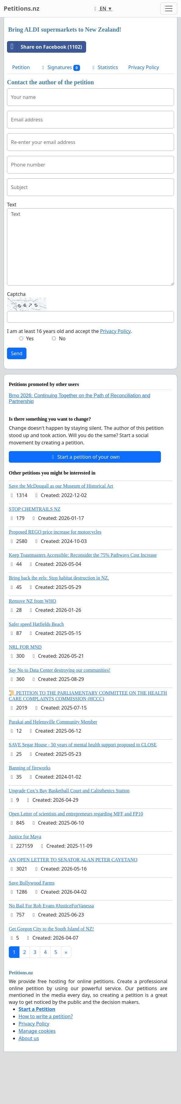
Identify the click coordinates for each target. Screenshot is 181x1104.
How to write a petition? (46, 1016)
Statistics (104, 67)
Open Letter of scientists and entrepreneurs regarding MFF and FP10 (76, 813)
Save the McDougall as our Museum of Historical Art (61, 486)
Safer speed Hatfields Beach (36, 624)
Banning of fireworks (29, 767)
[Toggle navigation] (168, 8)
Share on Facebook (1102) (44, 46)
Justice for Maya (25, 836)
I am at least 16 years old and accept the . (69, 331)
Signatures (60, 67)
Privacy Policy (143, 67)
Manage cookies (37, 1031)
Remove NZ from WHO (32, 601)
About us (29, 1038)
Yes (30, 338)
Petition (21, 67)
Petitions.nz (22, 8)
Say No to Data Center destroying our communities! (59, 670)
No (62, 338)
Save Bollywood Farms (31, 882)
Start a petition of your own (85, 457)
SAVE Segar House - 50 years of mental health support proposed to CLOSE (83, 744)
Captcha (16, 294)
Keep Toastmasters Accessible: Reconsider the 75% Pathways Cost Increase (83, 555)
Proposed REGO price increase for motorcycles (55, 531)
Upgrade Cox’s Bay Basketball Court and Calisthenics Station (69, 790)
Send (17, 353)
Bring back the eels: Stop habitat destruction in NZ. (59, 577)
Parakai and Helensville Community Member (53, 721)
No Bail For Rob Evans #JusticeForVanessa (51, 905)
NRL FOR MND (25, 647)
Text (11, 204)
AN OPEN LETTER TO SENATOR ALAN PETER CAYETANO (73, 859)
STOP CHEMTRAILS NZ (35, 509)
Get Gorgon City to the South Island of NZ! (51, 928)
